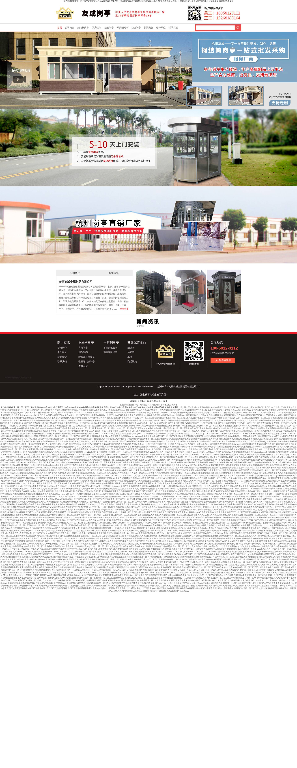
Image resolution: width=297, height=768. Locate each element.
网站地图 (174, 407)
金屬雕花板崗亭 (86, 361)
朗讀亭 (130, 347)
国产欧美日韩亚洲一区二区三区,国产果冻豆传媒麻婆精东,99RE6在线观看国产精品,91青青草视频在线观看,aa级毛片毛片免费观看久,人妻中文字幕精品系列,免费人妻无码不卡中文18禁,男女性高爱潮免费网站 (148, 1)
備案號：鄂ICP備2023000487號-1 (148, 401)
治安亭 (130, 352)
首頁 (59, 27)
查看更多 (124, 309)
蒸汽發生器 (26, 378)
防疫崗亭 (136, 27)
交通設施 (132, 361)
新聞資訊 (113, 273)
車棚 (129, 357)
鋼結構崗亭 (83, 27)
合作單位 (161, 27)
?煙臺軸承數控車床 (13, 378)
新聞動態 (148, 27)
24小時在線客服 (223, 360)
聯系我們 (173, 27)
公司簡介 (69, 27)
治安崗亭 (109, 27)
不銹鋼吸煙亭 (110, 352)
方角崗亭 (83, 347)
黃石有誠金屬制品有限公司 (75, 281)
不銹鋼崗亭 (122, 27)
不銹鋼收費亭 (110, 347)
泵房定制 (96, 27)
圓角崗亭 (83, 352)
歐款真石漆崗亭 (86, 357)
